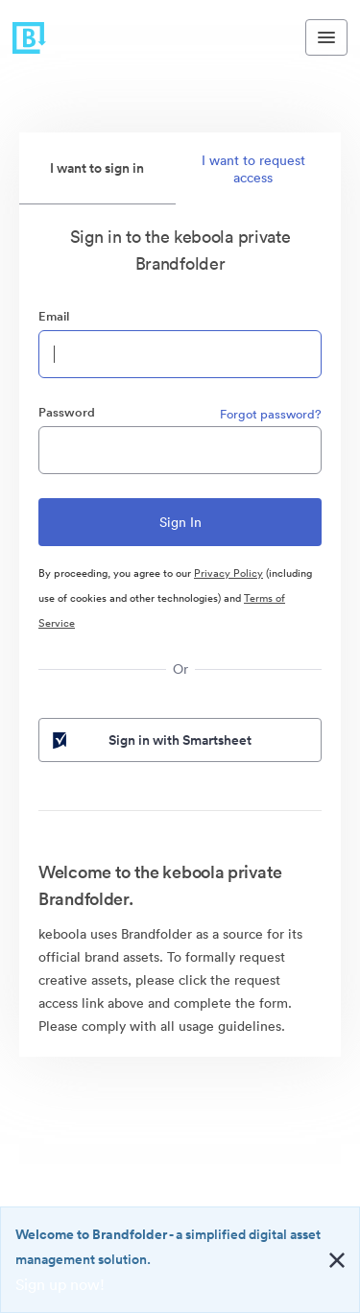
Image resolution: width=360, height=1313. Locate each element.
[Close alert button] (337, 1260)
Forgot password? (271, 414)
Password (66, 412)
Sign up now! (60, 1284)
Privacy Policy (228, 573)
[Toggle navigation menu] (326, 37)
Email (53, 316)
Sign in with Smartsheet (150, 740)
